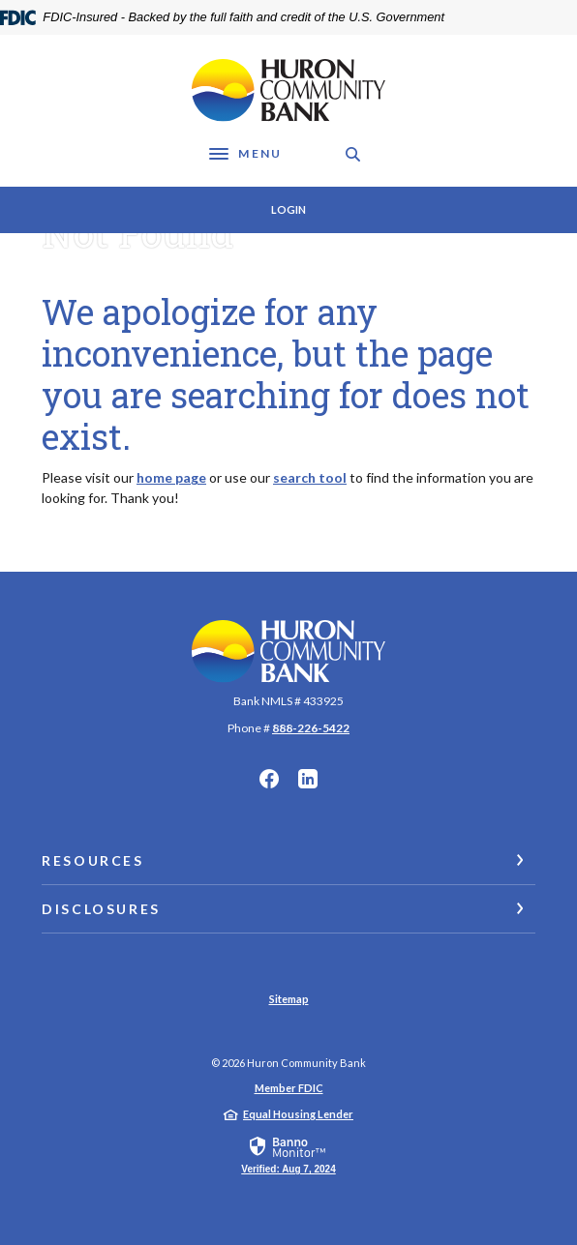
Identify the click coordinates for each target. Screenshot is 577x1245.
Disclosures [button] (101, 909)
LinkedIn (308, 778)
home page (171, 477)
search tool (310, 477)
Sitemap (289, 999)
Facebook (269, 778)
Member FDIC (289, 1088)
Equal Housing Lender (298, 1114)
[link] (288, 1154)
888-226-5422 (310, 728)
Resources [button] (93, 860)
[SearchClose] (353, 154)
